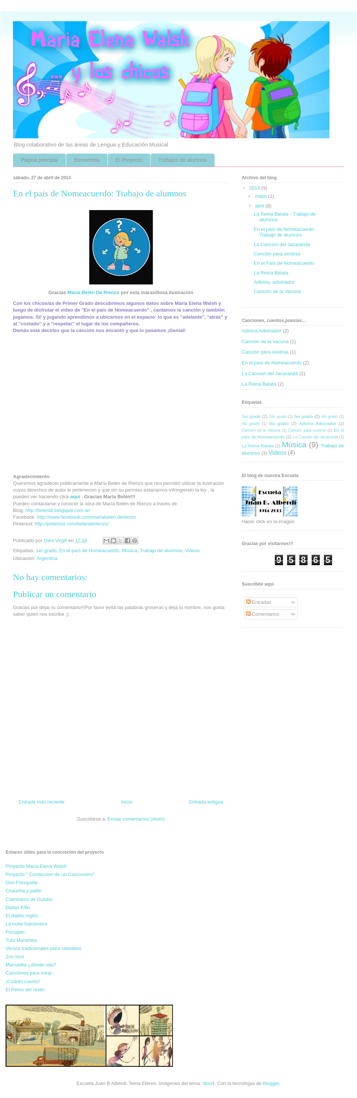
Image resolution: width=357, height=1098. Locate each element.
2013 (255, 188)
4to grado (329, 417)
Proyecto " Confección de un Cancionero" (50, 874)
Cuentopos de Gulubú (29, 899)
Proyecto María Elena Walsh (36, 866)
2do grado (278, 417)
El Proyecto (129, 160)
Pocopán (15, 932)
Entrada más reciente (42, 802)
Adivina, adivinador (274, 282)
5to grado (251, 424)
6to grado (279, 423)
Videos (192, 550)
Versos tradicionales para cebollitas (43, 948)
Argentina (47, 558)
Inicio (126, 802)
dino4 (209, 1083)
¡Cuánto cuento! (23, 981)
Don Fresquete (22, 882)
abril (260, 206)
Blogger (271, 1083)
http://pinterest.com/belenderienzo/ (72, 524)
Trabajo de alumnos (161, 550)
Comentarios (262, 614)
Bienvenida (87, 160)
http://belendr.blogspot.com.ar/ (57, 510)
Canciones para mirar (29, 973)
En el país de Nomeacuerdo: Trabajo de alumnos (284, 232)
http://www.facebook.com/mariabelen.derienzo (86, 517)
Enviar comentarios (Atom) (136, 819)
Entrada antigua (206, 802)
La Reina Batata (271, 273)
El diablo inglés (22, 915)
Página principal (39, 160)
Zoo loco (15, 956)
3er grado (303, 416)
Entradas (258, 602)
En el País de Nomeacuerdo (284, 263)
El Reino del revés (25, 989)
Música (129, 550)
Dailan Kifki (18, 907)
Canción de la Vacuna (277, 291)
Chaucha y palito (24, 890)
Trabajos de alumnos (182, 160)
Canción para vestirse (277, 254)
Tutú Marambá (21, 940)
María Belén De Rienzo (93, 292)
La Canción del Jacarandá (282, 244)
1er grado (46, 550)
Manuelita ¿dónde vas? (31, 964)
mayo (261, 196)
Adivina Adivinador (262, 331)
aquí (75, 496)
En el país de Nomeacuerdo (89, 550)
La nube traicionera (26, 924)
